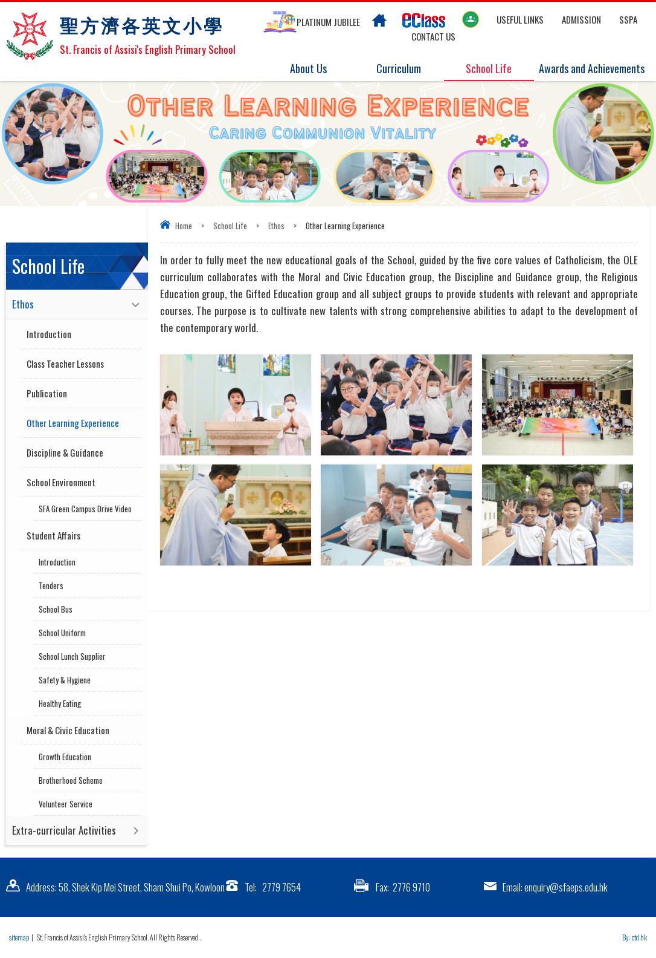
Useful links (520, 19)
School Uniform (62, 633)
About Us (315, 69)
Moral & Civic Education (68, 730)
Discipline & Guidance (65, 452)
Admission (581, 19)
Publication (47, 393)
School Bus (55, 609)
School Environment (61, 482)
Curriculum (406, 69)
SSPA (628, 19)
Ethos (276, 226)
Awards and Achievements (592, 69)
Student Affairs (53, 535)
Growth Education (65, 757)
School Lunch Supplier (72, 656)
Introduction (49, 334)
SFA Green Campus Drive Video (85, 509)
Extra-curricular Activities (64, 830)
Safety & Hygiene (65, 680)
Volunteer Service (65, 804)
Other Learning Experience (73, 422)
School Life (496, 69)
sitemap (19, 937)
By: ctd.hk (634, 937)
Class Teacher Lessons (65, 363)
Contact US (433, 36)
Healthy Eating (60, 703)
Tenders (51, 585)
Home (183, 226)
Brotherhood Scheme (71, 780)
